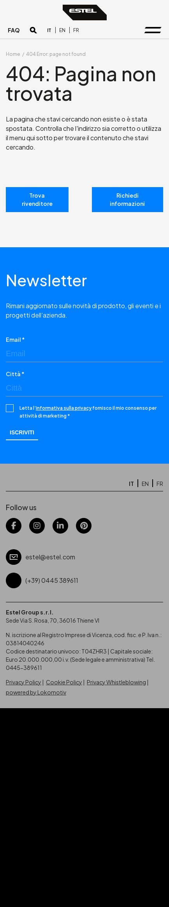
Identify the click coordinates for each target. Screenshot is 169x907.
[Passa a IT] (49, 30)
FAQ (14, 30)
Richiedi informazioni (127, 199)
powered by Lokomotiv (36, 692)
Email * (15, 339)
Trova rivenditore (37, 199)
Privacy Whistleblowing (116, 682)
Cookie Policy (64, 682)
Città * (15, 373)
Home (13, 54)
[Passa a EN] (62, 30)
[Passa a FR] (76, 30)
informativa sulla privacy (64, 408)
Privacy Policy (23, 682)
